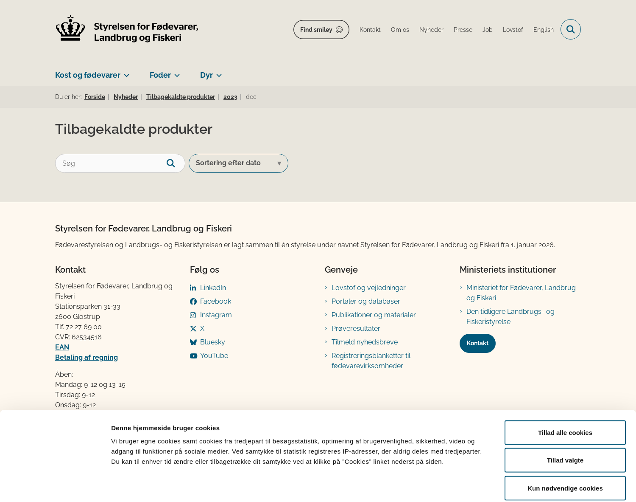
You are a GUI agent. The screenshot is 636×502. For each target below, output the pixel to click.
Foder (160, 75)
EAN (62, 347)
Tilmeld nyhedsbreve (365, 342)
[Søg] (120, 163)
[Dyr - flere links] (217, 72)
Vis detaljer (441, 485)
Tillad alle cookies (565, 390)
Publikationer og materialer (374, 315)
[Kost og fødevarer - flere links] (124, 72)
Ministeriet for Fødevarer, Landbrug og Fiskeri (521, 293)
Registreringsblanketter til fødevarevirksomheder (371, 361)
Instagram (216, 315)
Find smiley (316, 29)
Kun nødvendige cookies (565, 446)
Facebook (215, 301)
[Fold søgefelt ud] (571, 29)
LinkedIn (213, 288)
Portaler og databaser (366, 301)
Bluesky (212, 342)
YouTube (214, 356)
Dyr (206, 75)
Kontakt (477, 343)
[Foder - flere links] (175, 72)
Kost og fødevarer (87, 75)
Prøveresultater (356, 328)
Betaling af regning (86, 357)
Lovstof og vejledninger (369, 288)
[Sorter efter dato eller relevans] (238, 163)
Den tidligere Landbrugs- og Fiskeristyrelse (510, 316)
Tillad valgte (565, 418)
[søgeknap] (175, 163)
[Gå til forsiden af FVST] (127, 29)
